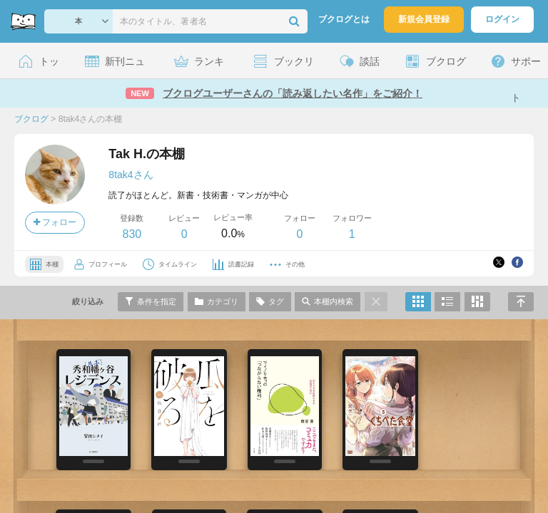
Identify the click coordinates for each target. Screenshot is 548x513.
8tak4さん (130, 174)
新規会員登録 (424, 19)
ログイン (502, 19)
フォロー (55, 222)
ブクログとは (344, 19)
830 (131, 234)
